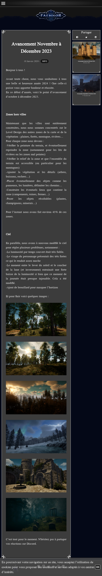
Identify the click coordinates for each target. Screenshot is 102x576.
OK (97, 567)
